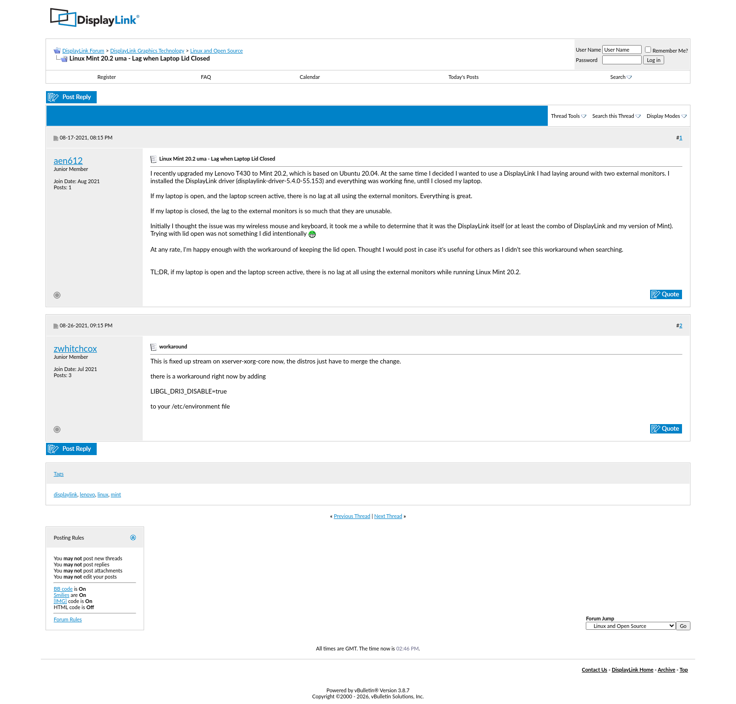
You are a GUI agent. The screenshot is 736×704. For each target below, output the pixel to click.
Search (621, 77)
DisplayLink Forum (83, 50)
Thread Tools (565, 116)
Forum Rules (68, 619)
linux (103, 494)
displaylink (65, 494)
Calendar (309, 77)
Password (587, 60)
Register (107, 77)
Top (684, 669)
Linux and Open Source (216, 50)
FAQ (206, 77)
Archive (666, 669)
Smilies (61, 595)
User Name (588, 49)
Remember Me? (666, 50)
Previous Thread (352, 516)
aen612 (68, 160)
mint (116, 494)
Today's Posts (463, 77)
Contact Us (594, 669)
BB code (63, 589)
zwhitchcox (75, 348)
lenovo (87, 494)
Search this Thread (613, 116)
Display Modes (663, 116)
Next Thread (388, 516)
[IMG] (60, 601)
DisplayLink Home (632, 669)
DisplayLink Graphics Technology (147, 50)
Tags (58, 474)
